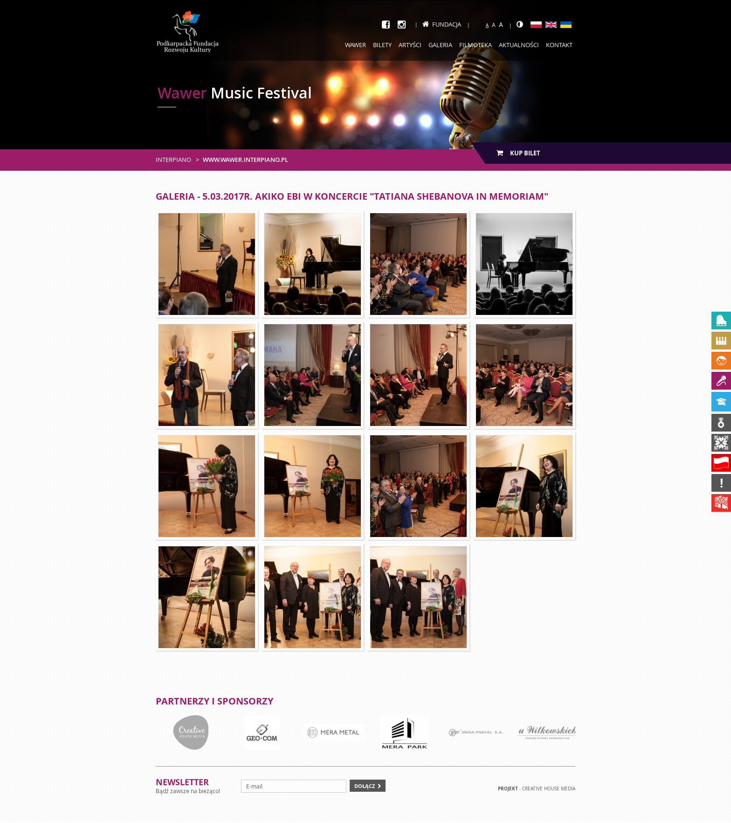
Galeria (440, 45)
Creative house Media (548, 789)
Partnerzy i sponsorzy (214, 701)
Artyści (410, 45)
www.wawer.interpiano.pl (245, 159)
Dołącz (364, 785)
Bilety (382, 45)
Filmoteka (475, 45)
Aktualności (519, 45)
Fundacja (441, 24)
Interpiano (173, 159)
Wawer (355, 45)
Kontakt (559, 45)
